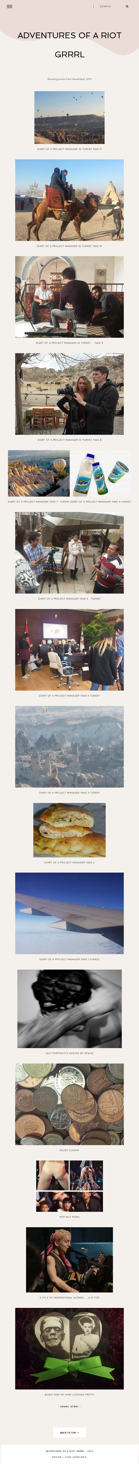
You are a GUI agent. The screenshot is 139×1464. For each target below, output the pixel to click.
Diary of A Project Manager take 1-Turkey (69, 959)
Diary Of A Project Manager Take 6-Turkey (100, 501)
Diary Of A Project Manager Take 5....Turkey (69, 598)
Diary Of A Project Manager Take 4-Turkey (69, 695)
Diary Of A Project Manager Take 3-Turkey (69, 792)
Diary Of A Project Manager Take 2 (69, 862)
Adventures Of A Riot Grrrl (65, 1451)
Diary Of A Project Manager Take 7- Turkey (39, 501)
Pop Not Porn (69, 1216)
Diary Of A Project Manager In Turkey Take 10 (69, 246)
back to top (69, 1432)
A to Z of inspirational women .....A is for (69, 1297)
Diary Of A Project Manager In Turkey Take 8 (69, 439)
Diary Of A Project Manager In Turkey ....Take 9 (69, 342)
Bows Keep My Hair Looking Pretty (69, 1394)
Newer (64, 1406)
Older (75, 1406)
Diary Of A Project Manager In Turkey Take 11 (69, 149)
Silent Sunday (69, 1150)
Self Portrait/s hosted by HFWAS (70, 1053)
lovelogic (80, 1457)
